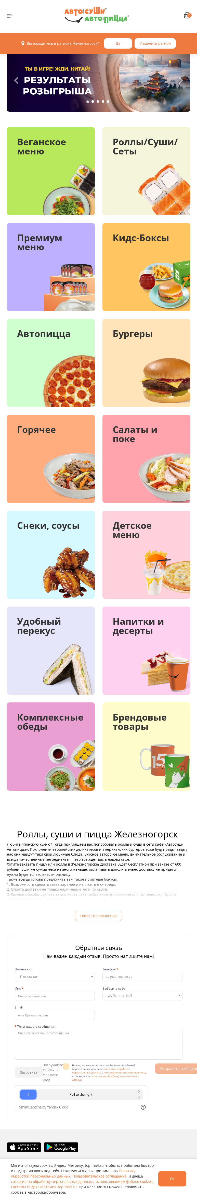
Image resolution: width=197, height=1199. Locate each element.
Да (118, 43)
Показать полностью (98, 915)
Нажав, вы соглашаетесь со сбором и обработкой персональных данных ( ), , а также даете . (109, 1072)
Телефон (110, 969)
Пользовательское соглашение (99, 1176)
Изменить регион (155, 43)
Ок (172, 1178)
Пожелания (23, 969)
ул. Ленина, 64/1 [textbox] (120, 995)
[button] (16, 80)
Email (19, 1007)
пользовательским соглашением (124, 1072)
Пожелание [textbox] (29, 976)
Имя (19, 989)
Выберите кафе (114, 989)
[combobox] (55, 977)
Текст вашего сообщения (35, 1027)
